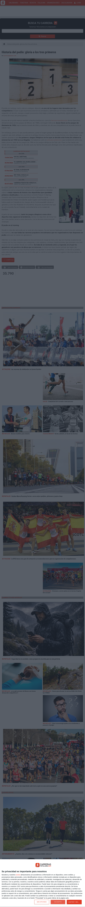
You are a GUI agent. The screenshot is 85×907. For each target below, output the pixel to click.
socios (18, 875)
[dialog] (42, 883)
